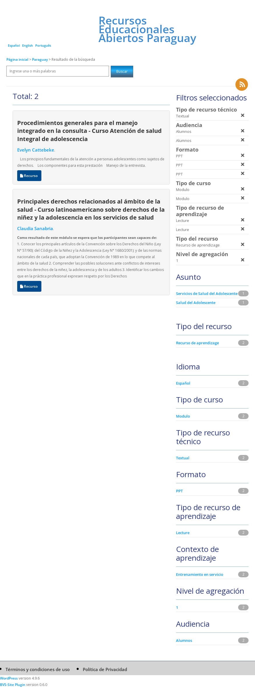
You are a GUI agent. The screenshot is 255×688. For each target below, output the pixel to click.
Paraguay (40, 59)
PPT (179, 491)
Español (14, 45)
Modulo (183, 416)
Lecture (182, 532)
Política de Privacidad (105, 669)
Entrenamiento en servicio (199, 574)
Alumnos (184, 640)
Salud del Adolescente (195, 302)
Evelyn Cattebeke (35, 150)
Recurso (29, 175)
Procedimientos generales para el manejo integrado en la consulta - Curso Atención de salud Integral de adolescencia (89, 131)
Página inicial (17, 59)
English (27, 45)
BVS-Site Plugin (12, 684)
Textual (182, 458)
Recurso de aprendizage (197, 342)
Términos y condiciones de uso (38, 669)
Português (43, 45)
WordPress (9, 678)
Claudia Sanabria (35, 228)
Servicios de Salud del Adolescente (207, 293)
